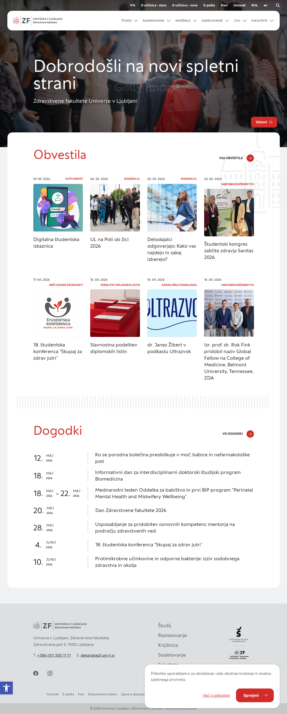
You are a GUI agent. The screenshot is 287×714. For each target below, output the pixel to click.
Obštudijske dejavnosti (66, 285)
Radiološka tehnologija (179, 285)
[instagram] (50, 673)
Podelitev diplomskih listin (120, 285)
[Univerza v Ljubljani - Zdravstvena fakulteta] (37, 20)
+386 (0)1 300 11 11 (54, 655)
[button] (130, 20)
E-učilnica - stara (153, 5)
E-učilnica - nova (185, 5)
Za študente (74, 178)
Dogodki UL (132, 178)
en (265, 5)
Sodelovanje (172, 655)
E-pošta (209, 5)
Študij (164, 625)
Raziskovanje (172, 635)
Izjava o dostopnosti (136, 694)
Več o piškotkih (216, 695)
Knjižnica (168, 645)
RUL (254, 5)
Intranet (240, 5)
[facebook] (35, 673)
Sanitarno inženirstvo (237, 184)
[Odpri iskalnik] (278, 5)
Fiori (224, 5)
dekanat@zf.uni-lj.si (97, 655)
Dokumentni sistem (102, 694)
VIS (132, 5)
